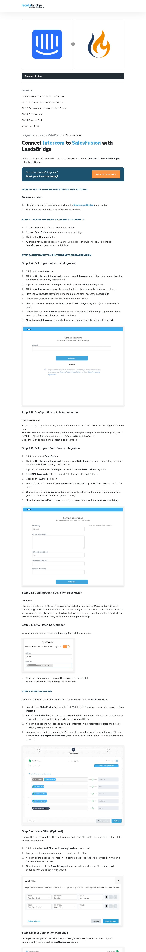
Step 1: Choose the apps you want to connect (42, 102)
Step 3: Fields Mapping (32, 114)
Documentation (33, 76)
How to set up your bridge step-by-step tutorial (43, 96)
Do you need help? (30, 125)
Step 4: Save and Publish (33, 119)
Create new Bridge (83, 205)
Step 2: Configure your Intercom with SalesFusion (44, 108)
